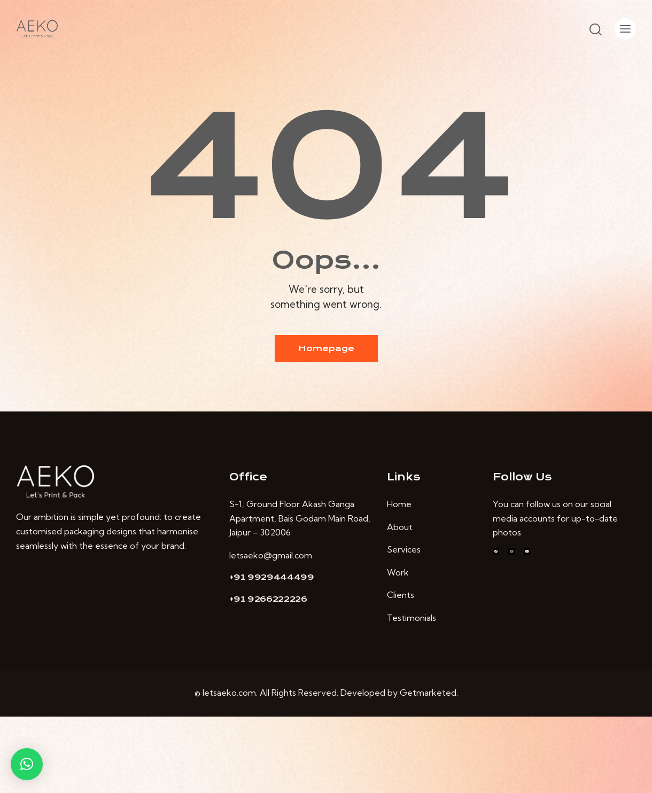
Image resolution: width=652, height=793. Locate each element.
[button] (27, 764)
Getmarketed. (429, 692)
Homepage (326, 348)
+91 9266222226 (268, 599)
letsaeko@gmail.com (270, 555)
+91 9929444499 (271, 577)
